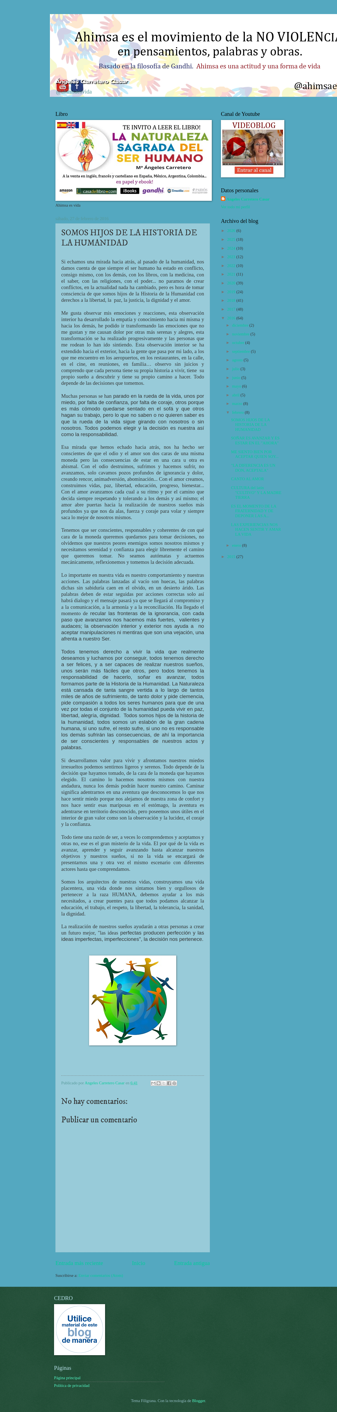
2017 (231, 309)
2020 (231, 283)
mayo (237, 386)
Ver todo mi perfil (235, 207)
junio (236, 377)
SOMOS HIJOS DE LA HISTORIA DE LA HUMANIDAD (250, 425)
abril (236, 395)
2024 (231, 248)
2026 (231, 230)
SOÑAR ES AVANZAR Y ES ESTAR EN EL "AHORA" (255, 440)
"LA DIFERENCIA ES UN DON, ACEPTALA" (253, 468)
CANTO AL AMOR (247, 479)
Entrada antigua (192, 1263)
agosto (238, 360)
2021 (231, 274)
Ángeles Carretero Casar (91, 81)
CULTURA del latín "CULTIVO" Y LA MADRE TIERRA (256, 492)
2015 (231, 556)
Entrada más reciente (79, 1263)
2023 (231, 257)
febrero (238, 412)
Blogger (198, 1400)
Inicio (138, 1263)
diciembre (240, 325)
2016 (231, 318)
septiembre (241, 351)
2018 (231, 300)
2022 (231, 265)
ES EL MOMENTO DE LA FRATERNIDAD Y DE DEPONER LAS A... (253, 511)
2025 (231, 239)
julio (236, 369)
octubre (238, 342)
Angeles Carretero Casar (247, 199)
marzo (237, 403)
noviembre (241, 334)
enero (237, 545)
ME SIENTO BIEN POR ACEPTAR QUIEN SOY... (255, 454)
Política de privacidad (71, 1385)
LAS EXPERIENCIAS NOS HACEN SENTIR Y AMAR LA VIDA (256, 529)
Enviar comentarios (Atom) (100, 1275)
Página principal (67, 1378)
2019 (231, 292)
